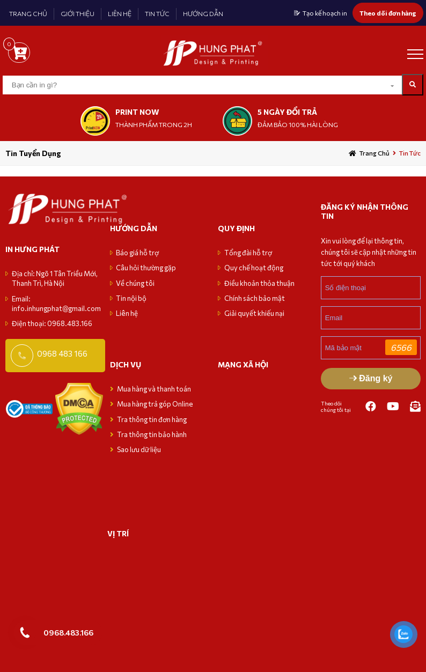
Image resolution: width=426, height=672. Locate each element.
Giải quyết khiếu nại (254, 313)
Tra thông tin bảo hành (152, 434)
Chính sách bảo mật (254, 298)
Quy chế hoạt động (253, 267)
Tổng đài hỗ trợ (248, 252)
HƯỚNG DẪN (203, 13)
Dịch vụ (125, 364)
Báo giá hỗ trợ (137, 252)
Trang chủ (374, 153)
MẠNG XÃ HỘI (243, 364)
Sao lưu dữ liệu (139, 449)
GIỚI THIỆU (77, 13)
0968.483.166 (68, 632)
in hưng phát (32, 249)
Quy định (236, 228)
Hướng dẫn (133, 228)
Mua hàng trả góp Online (155, 404)
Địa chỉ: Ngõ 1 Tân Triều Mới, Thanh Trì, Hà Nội (55, 278)
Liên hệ (127, 313)
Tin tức (410, 153)
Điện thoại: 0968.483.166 (52, 323)
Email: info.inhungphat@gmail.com (56, 303)
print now (137, 111)
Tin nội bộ (131, 298)
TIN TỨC (157, 13)
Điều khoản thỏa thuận (259, 283)
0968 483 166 (62, 353)
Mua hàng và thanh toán (154, 389)
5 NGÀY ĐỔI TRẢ (287, 111)
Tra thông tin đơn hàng (152, 419)
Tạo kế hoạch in (325, 13)
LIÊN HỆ (119, 13)
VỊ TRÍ (118, 533)
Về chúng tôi (135, 283)
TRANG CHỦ (28, 13)
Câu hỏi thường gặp (146, 267)
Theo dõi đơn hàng (387, 13)
